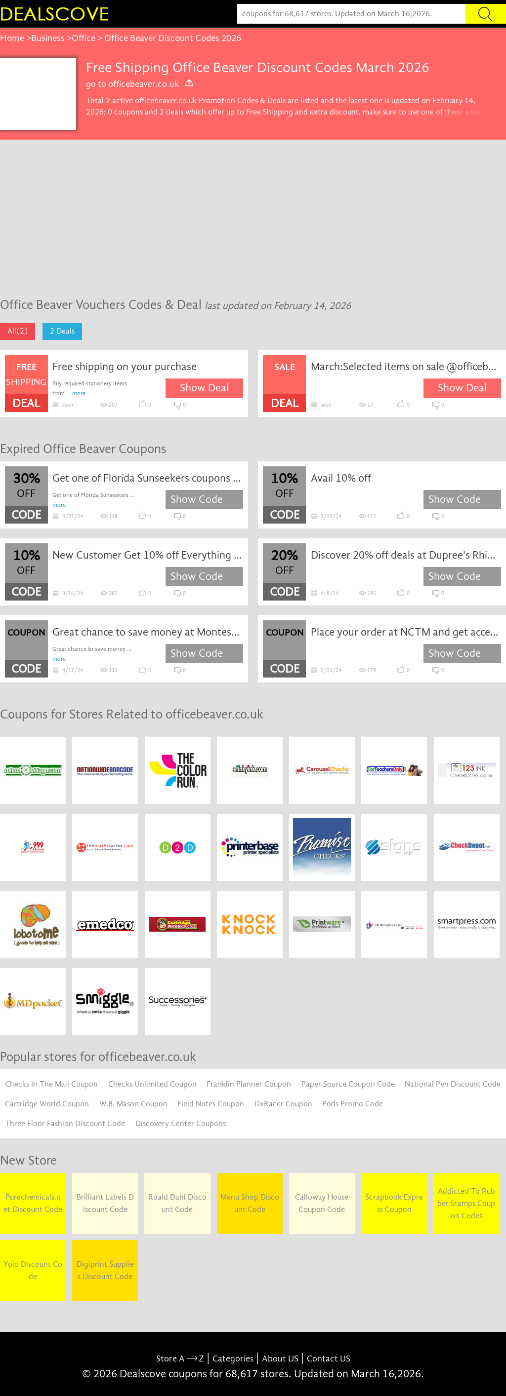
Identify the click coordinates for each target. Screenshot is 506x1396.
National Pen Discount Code (453, 1084)
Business (48, 38)
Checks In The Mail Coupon (51, 1084)
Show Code (196, 499)
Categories (232, 1359)
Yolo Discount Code (32, 1270)
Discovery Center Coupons (180, 1123)
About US (280, 1359)
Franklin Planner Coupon (249, 1084)
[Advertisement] (253, 214)
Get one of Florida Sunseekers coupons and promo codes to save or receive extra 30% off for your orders (147, 478)
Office (83, 38)
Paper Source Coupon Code (348, 1084)
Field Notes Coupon (210, 1103)
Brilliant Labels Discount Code (105, 1203)
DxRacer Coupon (283, 1103)
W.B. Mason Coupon (133, 1103)
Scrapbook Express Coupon (394, 1203)
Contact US (328, 1359)
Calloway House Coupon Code (321, 1203)
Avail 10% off (341, 478)
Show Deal (204, 387)
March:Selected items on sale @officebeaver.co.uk (406, 366)
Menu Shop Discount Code (249, 1203)
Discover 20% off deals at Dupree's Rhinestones (406, 555)
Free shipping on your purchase (124, 366)
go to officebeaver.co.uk (140, 83)
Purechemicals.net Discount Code (32, 1203)
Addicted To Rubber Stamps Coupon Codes (466, 1203)
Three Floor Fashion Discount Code (65, 1123)
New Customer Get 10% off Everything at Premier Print (147, 555)
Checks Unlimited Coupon (152, 1084)
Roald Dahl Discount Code (177, 1203)
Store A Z (180, 1359)
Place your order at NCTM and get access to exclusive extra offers (406, 632)
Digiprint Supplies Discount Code (105, 1270)
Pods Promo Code (352, 1103)
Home (12, 38)
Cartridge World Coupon (47, 1103)
